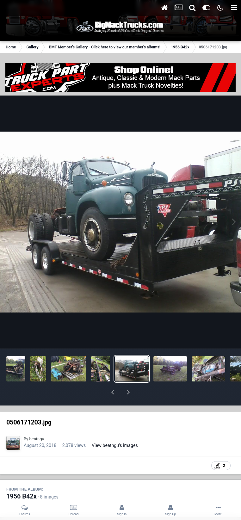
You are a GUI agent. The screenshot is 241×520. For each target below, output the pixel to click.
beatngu (36, 422)
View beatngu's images (115, 428)
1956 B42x (21, 480)
